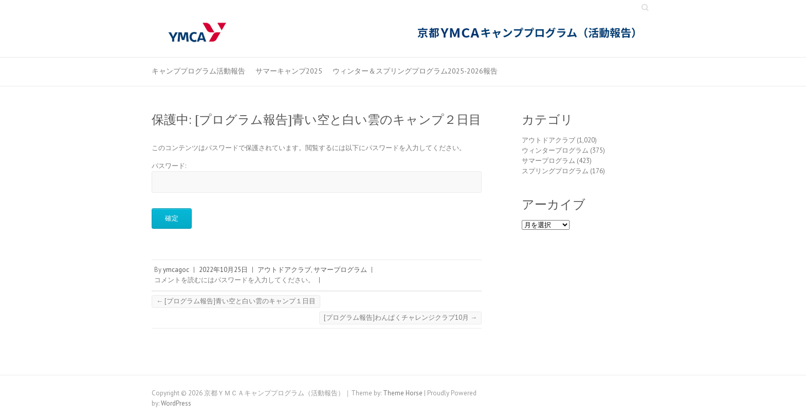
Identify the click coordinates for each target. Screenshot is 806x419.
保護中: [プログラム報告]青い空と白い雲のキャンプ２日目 (316, 119)
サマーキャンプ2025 (288, 71)
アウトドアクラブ (284, 269)
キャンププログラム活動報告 (198, 71)
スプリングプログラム (555, 171)
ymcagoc (176, 269)
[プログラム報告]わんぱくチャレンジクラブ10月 (400, 317)
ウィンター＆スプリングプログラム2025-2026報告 (415, 71)
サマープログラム (340, 269)
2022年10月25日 (223, 269)
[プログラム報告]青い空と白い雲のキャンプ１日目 (236, 301)
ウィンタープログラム (555, 150)
